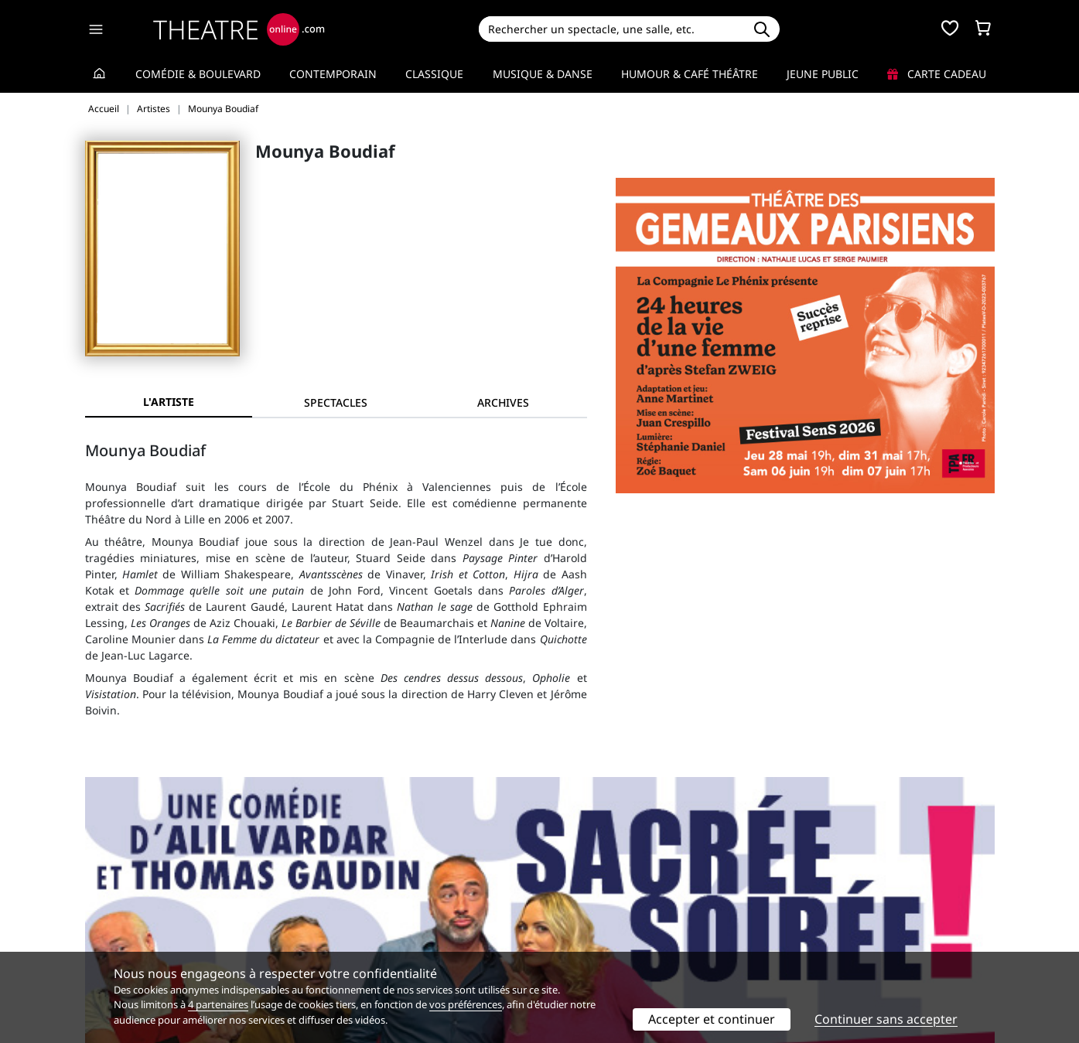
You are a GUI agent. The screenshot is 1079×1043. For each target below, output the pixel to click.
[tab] (335, 402)
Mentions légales (129, 930)
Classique (434, 73)
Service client (351, 898)
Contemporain (333, 73)
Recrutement (118, 914)
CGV (327, 930)
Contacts (107, 946)
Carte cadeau (936, 73)
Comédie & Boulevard (198, 73)
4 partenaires (218, 1004)
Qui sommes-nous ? (136, 898)
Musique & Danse (542, 73)
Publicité (571, 914)
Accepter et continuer (711, 1019)
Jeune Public (823, 73)
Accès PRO (576, 930)
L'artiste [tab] (168, 401)
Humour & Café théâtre (689, 73)
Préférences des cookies (379, 946)
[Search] (611, 29)
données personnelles (412, 930)
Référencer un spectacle (612, 898)
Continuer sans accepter (886, 1019)
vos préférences (465, 1004)
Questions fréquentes (373, 914)
